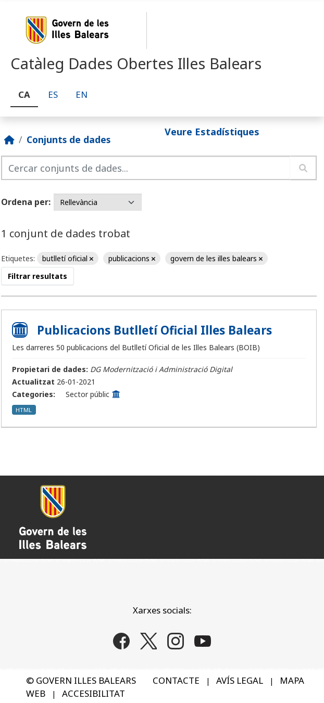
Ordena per (24, 202)
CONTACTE (176, 680)
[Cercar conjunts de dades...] (146, 168)
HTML (24, 410)
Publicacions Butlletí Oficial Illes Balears (154, 330)
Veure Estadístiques (212, 131)
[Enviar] (303, 168)
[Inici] (9, 139)
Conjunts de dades (68, 139)
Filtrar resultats (37, 276)
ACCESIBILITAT (93, 693)
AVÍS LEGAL (239, 680)
